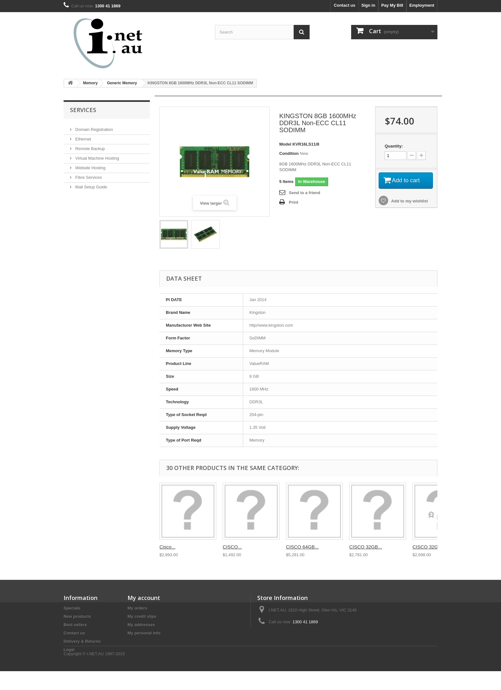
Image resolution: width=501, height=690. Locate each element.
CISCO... (232, 547)
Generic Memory (122, 83)
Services (83, 110)
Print (293, 202)
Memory (90, 83)
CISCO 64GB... (302, 547)
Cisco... (167, 547)
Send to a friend (304, 192)
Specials (72, 608)
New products (77, 616)
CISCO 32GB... (365, 547)
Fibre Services (88, 174)
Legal (69, 649)
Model (285, 144)
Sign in (368, 5)
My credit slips (141, 616)
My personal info (143, 633)
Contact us (344, 5)
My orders (137, 608)
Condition (289, 153)
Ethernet (82, 136)
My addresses (141, 624)
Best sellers (75, 624)
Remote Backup (89, 146)
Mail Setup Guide (90, 184)
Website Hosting (89, 165)
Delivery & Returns (82, 641)
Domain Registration (93, 127)
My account (143, 598)
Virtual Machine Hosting (96, 155)
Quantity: (394, 146)
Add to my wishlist (409, 201)
